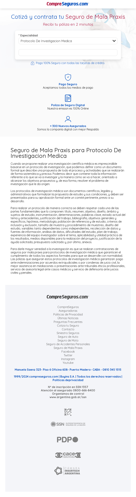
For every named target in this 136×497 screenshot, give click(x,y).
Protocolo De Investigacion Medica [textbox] (46, 41)
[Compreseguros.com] (68, 4)
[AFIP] (68, 412)
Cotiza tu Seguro (68, 325)
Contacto (68, 329)
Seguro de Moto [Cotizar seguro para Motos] (68, 340)
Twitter (68, 355)
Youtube (68, 362)
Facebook (68, 351)
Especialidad (28, 35)
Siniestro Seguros (68, 333)
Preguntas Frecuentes (68, 321)
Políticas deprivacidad (68, 380)
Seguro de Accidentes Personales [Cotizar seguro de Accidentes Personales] (68, 344)
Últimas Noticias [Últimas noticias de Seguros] (68, 318)
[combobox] (68, 41)
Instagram (68, 359)
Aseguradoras (68, 310)
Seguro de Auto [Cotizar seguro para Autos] (68, 336)
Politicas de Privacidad (68, 314)
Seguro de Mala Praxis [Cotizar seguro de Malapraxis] (68, 347)
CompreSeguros (68, 307)
